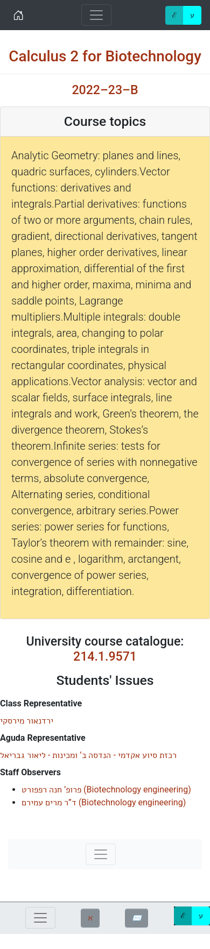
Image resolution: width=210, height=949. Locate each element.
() (106, 789)
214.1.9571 (105, 656)
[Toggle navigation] (96, 15)
